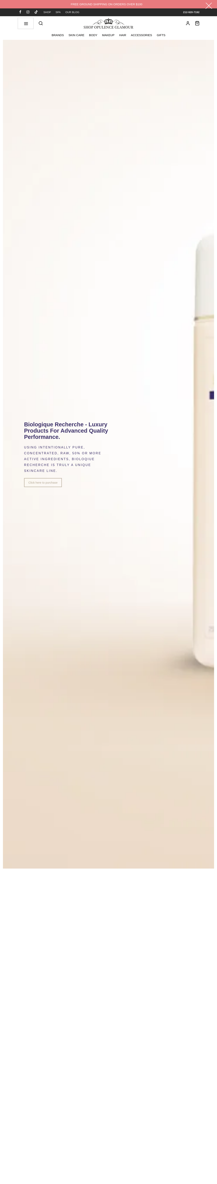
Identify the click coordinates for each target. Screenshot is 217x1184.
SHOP (47, 12)
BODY (93, 35)
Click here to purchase (43, 482)
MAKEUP (108, 35)
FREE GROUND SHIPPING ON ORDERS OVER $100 (106, 4)
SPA (58, 12)
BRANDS (58, 35)
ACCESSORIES (141, 35)
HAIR (122, 35)
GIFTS (161, 35)
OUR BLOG (72, 12)
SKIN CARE (76, 35)
